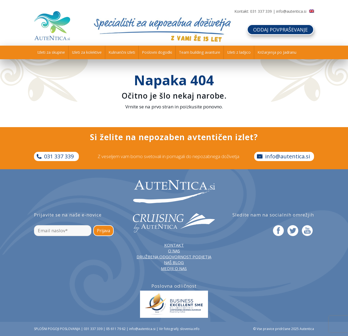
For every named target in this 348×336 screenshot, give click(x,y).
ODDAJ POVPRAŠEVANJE (280, 29)
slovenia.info (190, 328)
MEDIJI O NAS (174, 268)
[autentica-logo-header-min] (52, 25)
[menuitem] (51, 52)
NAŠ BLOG (174, 262)
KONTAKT (174, 245)
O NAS (174, 250)
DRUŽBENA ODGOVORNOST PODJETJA (173, 256)
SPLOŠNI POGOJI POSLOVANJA (57, 328)
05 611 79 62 (116, 328)
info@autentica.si (291, 11)
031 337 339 (261, 11)
